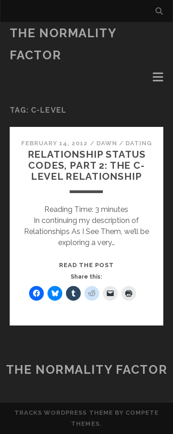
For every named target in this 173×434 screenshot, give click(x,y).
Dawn (106, 143)
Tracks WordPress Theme (63, 412)
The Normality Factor (86, 370)
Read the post (86, 265)
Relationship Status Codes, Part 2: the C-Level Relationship (87, 165)
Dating (138, 143)
